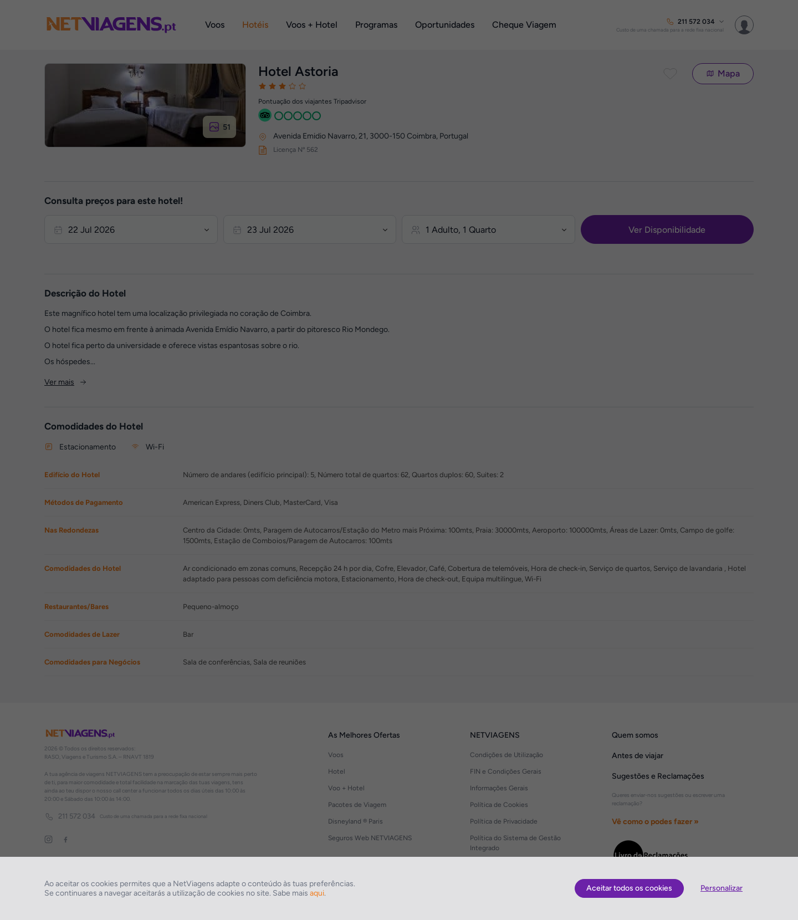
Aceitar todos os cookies (629, 888)
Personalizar (721, 888)
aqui (317, 893)
